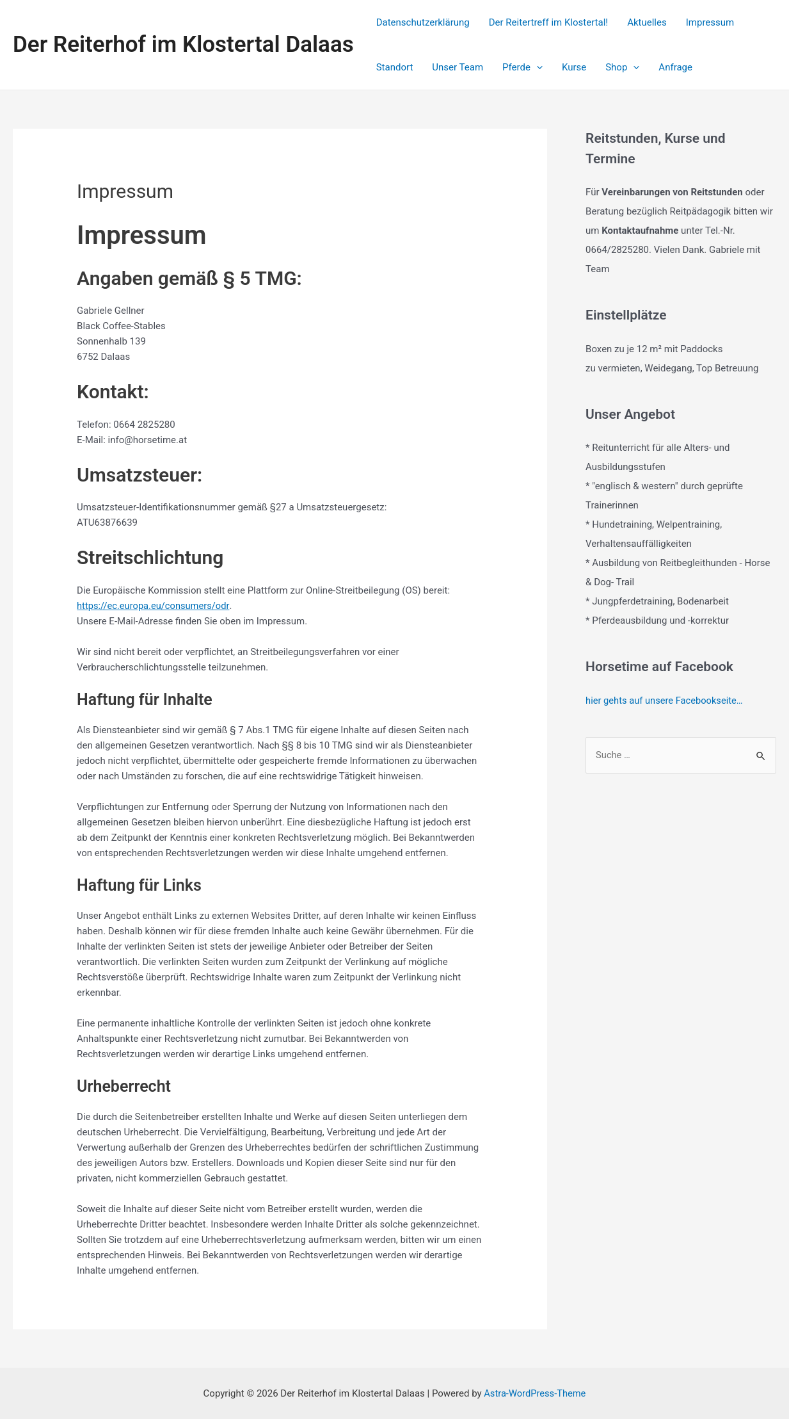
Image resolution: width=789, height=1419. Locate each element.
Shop (622, 67)
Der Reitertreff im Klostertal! (548, 22)
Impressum (710, 22)
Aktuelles (647, 22)
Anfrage (675, 67)
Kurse (574, 67)
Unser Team (457, 67)
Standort (394, 67)
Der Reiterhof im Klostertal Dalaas (183, 44)
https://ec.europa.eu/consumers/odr (154, 606)
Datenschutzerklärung (423, 22)
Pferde (522, 67)
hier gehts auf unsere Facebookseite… (666, 700)
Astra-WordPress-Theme (534, 1393)
